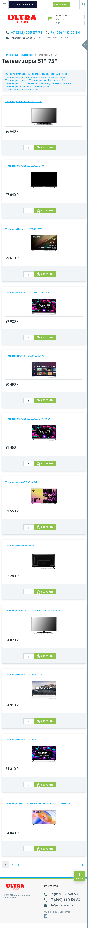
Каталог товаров (21, 4)
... (25, 865)
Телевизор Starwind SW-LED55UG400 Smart (27, 292)
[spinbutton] (28, 148)
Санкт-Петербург (61, 4)
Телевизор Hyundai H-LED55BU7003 (23, 739)
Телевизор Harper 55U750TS (20, 545)
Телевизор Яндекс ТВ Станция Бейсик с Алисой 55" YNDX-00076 (38, 803)
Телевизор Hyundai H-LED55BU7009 (23, 229)
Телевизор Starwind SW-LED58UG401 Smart (27, 418)
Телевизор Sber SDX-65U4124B (21, 482)
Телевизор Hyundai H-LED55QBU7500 (24, 356)
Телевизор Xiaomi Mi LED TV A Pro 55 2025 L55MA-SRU (33, 610)
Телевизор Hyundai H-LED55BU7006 (23, 674)
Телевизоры (11, 55)
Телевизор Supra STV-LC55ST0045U (23, 101)
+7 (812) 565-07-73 (26, 33)
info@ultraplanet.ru (20, 37)
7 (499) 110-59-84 (65, 33)
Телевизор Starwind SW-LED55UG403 (24, 166)
